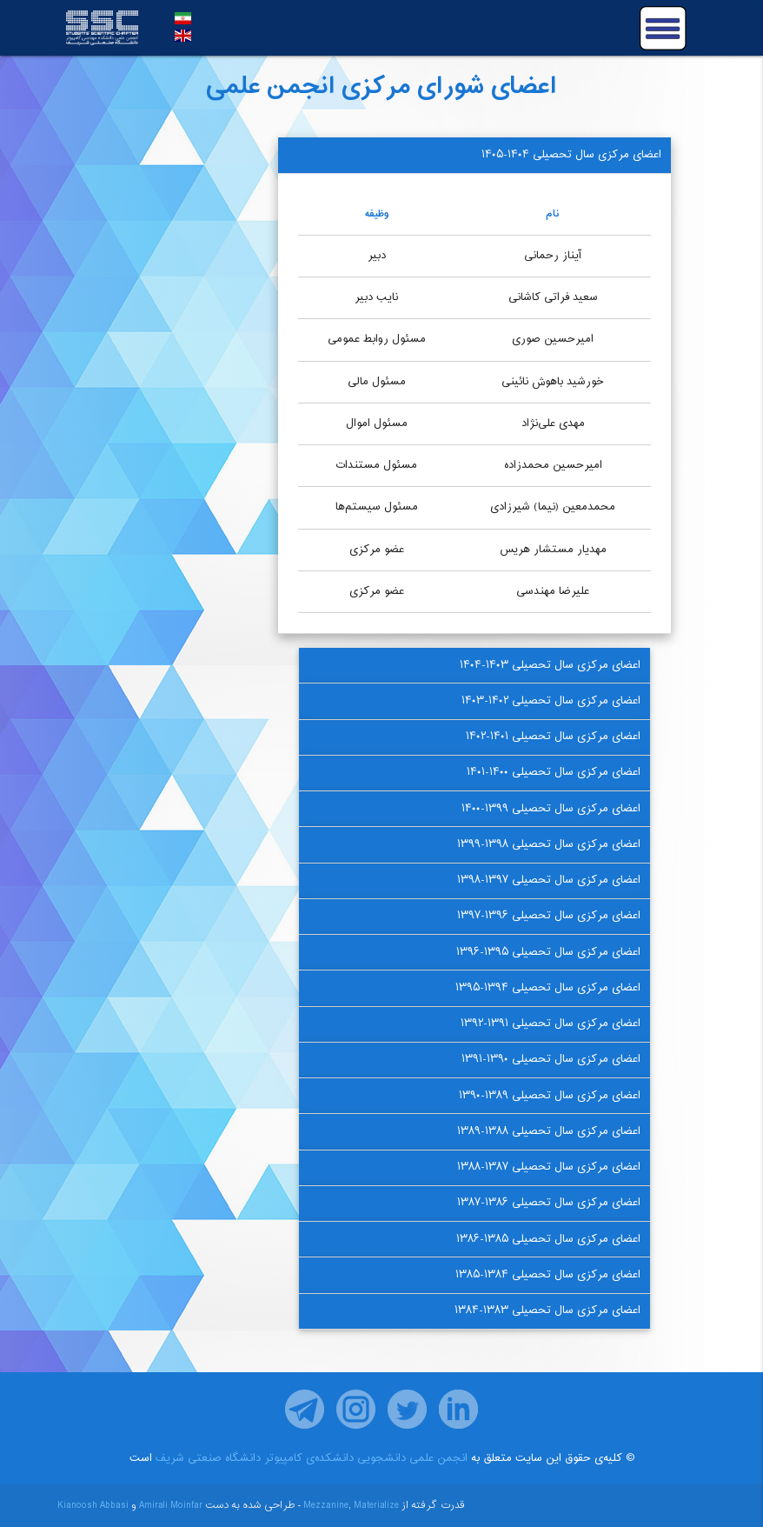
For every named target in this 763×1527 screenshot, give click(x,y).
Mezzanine (325, 1505)
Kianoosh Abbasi (93, 1505)
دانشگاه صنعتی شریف (208, 1458)
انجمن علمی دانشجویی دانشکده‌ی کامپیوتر (366, 1458)
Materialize (376, 1505)
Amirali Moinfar (170, 1505)
